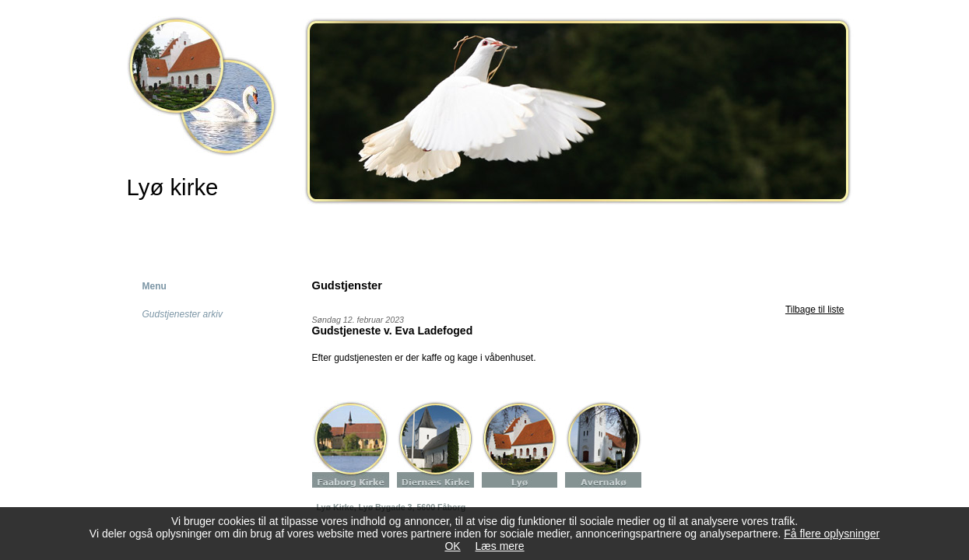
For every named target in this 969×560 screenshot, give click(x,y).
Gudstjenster (478, 232)
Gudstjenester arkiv (182, 314)
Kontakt (577, 232)
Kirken (238, 232)
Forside (154, 232)
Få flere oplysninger (831, 533)
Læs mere (500, 546)
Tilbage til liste (814, 309)
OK (452, 546)
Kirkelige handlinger (350, 232)
